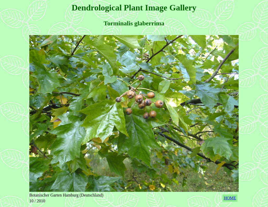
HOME (230, 198)
